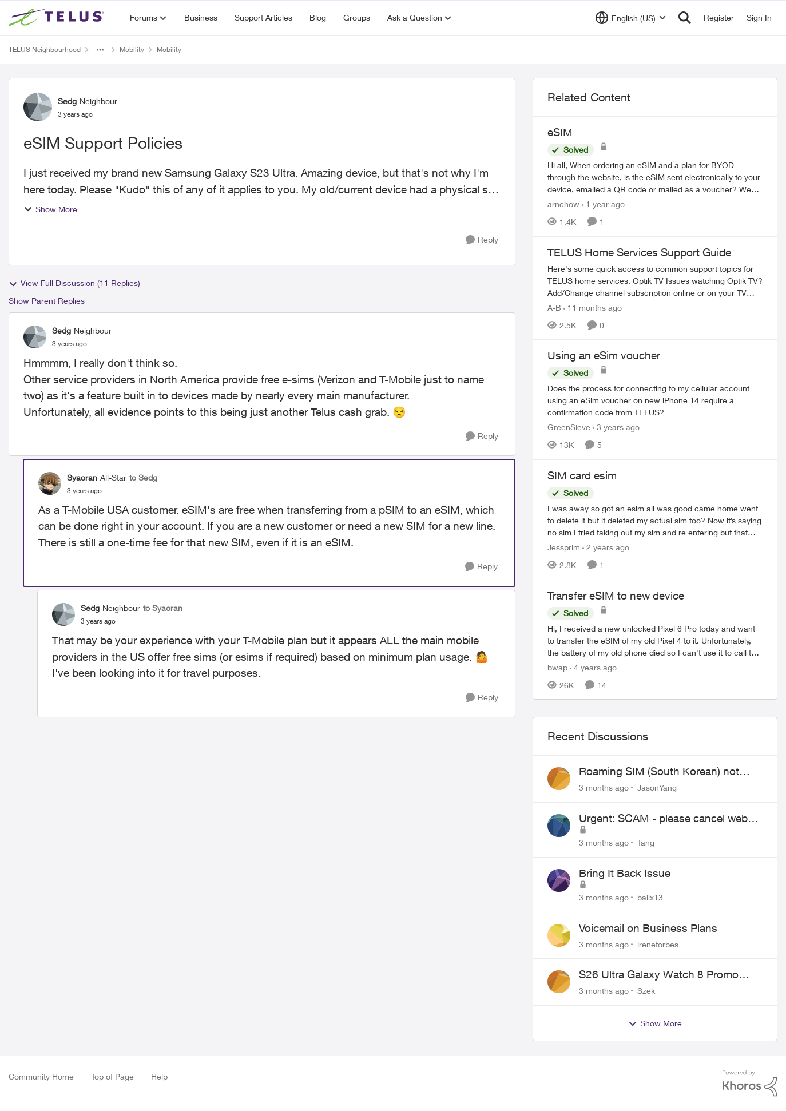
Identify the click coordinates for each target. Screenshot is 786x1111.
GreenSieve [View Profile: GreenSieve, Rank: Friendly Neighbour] (568, 427)
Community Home (41, 1076)
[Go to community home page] (58, 18)
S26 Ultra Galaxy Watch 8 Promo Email (659, 975)
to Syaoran (162, 608)
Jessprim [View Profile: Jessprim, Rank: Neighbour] (563, 547)
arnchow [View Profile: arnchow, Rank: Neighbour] (563, 204)
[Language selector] (630, 17)
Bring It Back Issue (624, 873)
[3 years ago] (616, 427)
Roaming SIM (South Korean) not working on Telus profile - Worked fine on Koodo (669, 772)
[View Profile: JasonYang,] (558, 778)
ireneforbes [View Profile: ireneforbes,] (657, 944)
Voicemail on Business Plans (648, 928)
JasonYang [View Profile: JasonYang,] (657, 787)
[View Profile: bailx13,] (558, 880)
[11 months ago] (592, 307)
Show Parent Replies (47, 300)
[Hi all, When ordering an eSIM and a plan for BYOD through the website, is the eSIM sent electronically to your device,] (655, 177)
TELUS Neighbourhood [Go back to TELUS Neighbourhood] (45, 49)
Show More (50, 209)
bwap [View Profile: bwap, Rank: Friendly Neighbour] (557, 667)
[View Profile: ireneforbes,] (558, 935)
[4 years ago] (593, 667)
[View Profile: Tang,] (558, 825)
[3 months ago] (604, 787)
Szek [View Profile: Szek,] (646, 990)
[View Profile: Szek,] (558, 981)
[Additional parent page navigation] (100, 50)
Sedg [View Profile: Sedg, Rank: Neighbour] (67, 101)
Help (159, 1076)
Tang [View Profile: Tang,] (645, 842)
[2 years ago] (605, 547)
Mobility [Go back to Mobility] (132, 49)
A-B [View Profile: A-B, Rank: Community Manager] (554, 307)
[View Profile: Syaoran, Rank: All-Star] (49, 483)
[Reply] (482, 240)
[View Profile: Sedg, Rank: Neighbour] (37, 107)
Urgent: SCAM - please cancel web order (663, 819)
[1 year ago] (603, 204)
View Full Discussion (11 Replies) (74, 283)
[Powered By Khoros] (750, 1083)
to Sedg (143, 477)
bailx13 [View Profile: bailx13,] (650, 897)
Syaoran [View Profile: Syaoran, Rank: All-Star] (82, 477)
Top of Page (112, 1076)
